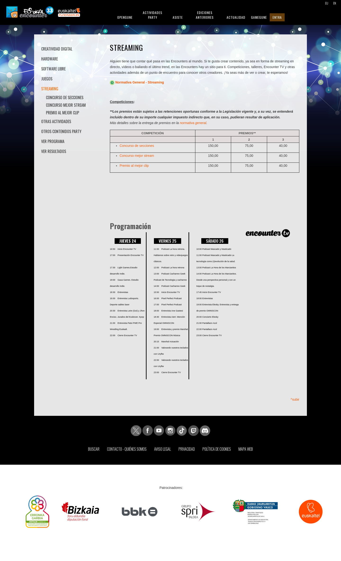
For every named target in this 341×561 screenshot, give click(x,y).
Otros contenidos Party (61, 131)
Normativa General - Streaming (139, 82)
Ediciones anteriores (205, 15)
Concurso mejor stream (66, 105)
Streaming (49, 89)
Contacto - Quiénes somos (127, 449)
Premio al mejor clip (62, 113)
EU (326, 2)
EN (334, 2)
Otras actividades (56, 121)
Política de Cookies (216, 449)
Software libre (53, 69)
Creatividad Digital (56, 49)
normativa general (193, 123)
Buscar (93, 449)
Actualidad (236, 17)
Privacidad (187, 449)
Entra (277, 17)
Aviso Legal (162, 449)
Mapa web (245, 449)
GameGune (259, 17)
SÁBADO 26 (215, 241)
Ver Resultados (53, 151)
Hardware (49, 59)
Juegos (46, 79)
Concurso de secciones (64, 97)
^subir (295, 399)
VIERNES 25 (167, 241)
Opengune (125, 17)
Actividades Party (152, 15)
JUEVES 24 (127, 241)
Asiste (178, 17)
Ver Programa (52, 141)
